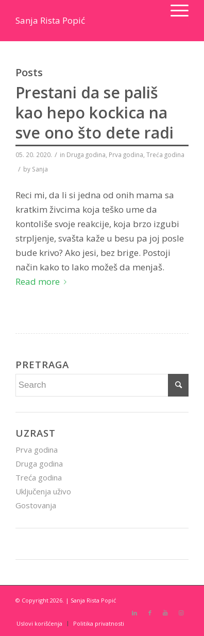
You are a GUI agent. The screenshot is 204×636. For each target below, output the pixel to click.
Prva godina (126, 154)
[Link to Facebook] (150, 613)
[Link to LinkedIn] (134, 613)
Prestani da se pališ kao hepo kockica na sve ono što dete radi (94, 112)
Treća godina (165, 154)
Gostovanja (35, 505)
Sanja (40, 169)
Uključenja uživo (43, 491)
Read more (43, 281)
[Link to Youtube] (165, 613)
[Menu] (174, 10)
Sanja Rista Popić (50, 20)
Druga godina (86, 154)
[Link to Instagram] (181, 613)
